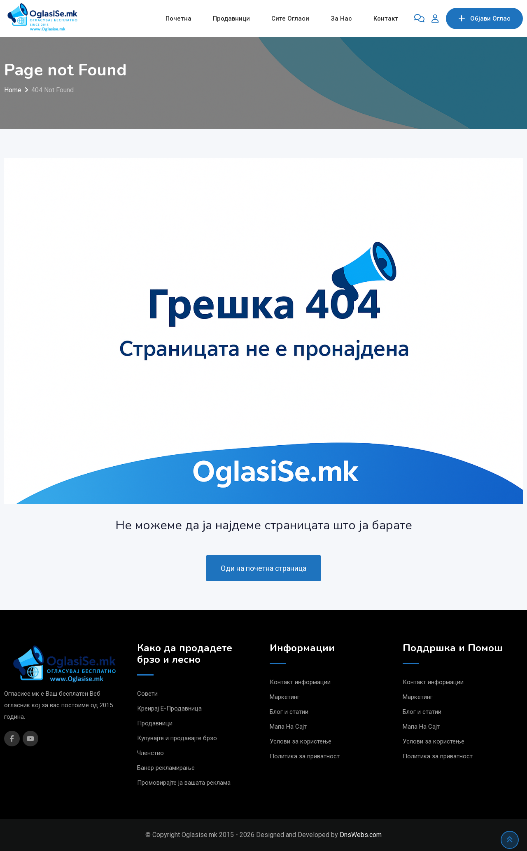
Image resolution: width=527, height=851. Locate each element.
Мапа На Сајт (288, 726)
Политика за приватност (305, 756)
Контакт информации (300, 682)
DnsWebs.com (361, 835)
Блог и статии (289, 711)
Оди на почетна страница (263, 568)
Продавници (231, 18)
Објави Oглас (484, 18)
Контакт (385, 18)
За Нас (341, 18)
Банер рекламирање (166, 768)
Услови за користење (300, 741)
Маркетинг (285, 697)
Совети (147, 693)
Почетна (178, 18)
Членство (150, 753)
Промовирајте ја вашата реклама (184, 782)
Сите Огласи (290, 18)
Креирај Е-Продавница (169, 708)
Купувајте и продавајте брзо (177, 738)
